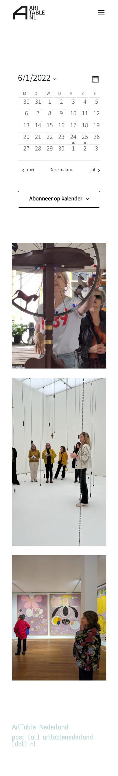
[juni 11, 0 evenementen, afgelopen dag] (85, 115)
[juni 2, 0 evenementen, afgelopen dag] (61, 103)
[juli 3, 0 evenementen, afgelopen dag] (97, 150)
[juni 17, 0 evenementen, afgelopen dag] (73, 127)
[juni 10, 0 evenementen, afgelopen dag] (73, 115)
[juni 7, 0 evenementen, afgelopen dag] (38, 115)
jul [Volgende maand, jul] (95, 170)
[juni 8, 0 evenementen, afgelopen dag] (50, 115)
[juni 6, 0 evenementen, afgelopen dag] (26, 115)
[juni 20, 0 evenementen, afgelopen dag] (26, 138)
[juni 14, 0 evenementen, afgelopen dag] (38, 127)
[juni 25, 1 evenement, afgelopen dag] (85, 138)
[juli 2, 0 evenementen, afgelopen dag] (85, 150)
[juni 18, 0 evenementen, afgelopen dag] (85, 127)
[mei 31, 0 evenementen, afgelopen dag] (38, 103)
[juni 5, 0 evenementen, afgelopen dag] (97, 103)
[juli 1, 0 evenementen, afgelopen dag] (73, 150)
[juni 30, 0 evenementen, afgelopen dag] (61, 150)
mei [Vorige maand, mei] (28, 170)
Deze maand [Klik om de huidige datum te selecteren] (61, 170)
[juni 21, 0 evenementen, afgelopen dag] (38, 138)
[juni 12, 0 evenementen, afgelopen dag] (97, 115)
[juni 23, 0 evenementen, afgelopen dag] (61, 138)
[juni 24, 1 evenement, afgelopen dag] (73, 138)
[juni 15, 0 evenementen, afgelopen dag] (50, 127)
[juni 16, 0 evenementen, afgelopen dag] (61, 127)
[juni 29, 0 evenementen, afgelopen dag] (50, 150)
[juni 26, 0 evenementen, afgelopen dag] (97, 138)
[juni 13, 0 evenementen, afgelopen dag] (26, 127)
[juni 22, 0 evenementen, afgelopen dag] (50, 138)
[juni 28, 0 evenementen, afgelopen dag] (38, 150)
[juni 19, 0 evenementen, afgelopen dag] (97, 127)
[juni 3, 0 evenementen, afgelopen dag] (73, 103)
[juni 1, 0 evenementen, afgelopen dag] (50, 103)
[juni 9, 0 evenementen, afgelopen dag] (61, 115)
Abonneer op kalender (55, 199)
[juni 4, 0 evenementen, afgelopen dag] (85, 103)
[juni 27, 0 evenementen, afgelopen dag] (26, 150)
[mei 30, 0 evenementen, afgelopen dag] (26, 103)
